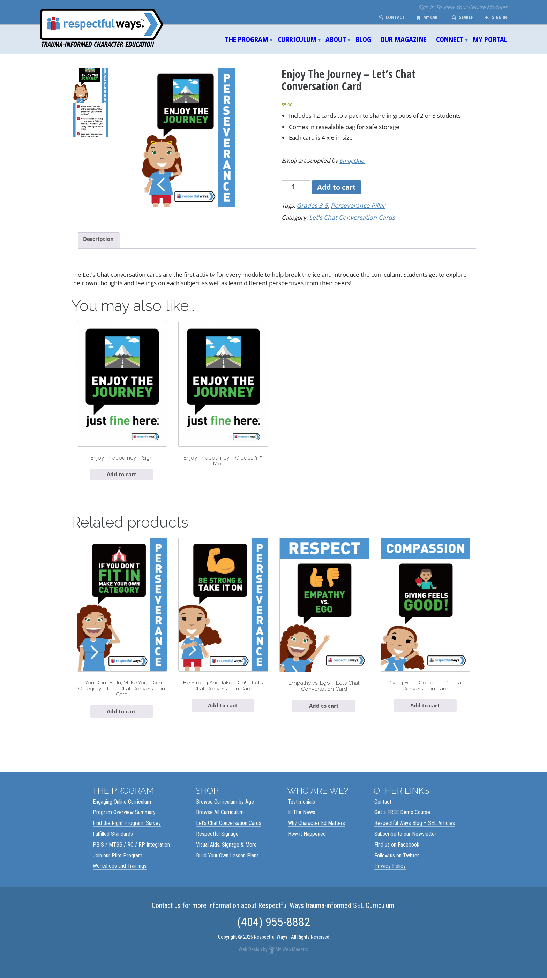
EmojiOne (353, 161)
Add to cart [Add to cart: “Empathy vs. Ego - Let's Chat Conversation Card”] (324, 714)
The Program (246, 39)
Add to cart (336, 187)
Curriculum (297, 39)
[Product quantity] (296, 186)
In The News (301, 821)
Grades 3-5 (311, 205)
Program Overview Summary (124, 821)
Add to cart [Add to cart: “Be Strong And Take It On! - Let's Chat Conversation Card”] (223, 713)
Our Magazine (403, 39)
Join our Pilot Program (117, 865)
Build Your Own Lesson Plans (227, 865)
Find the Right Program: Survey (127, 832)
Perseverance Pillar (355, 205)
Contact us (166, 915)
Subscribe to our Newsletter (405, 843)
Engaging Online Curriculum (122, 811)
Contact (384, 17)
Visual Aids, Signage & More (226, 854)
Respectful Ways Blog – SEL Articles (414, 832)
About (335, 39)
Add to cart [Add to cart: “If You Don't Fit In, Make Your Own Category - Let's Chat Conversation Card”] (121, 720)
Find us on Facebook (396, 854)
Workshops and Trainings (120, 875)
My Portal (490, 39)
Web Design (250, 959)
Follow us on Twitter (396, 865)
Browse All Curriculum (220, 821)
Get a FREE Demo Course (402, 821)
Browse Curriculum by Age (225, 811)
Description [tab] (100, 239)
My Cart (422, 17)
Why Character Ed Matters (316, 832)
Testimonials (301, 811)
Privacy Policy (390, 875)
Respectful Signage (217, 843)
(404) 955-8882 (273, 931)
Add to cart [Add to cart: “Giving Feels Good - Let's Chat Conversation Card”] (425, 713)
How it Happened (307, 843)
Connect (450, 39)
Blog (363, 39)
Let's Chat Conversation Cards (349, 217)
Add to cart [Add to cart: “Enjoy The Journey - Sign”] (121, 478)
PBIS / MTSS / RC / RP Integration (131, 854)
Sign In (495, 17)
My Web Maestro (292, 959)
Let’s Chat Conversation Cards (228, 832)
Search (460, 17)
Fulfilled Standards (113, 843)
